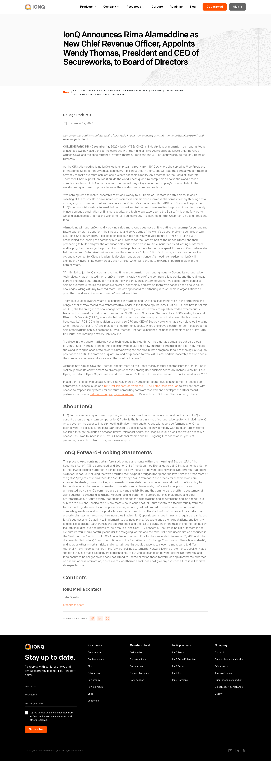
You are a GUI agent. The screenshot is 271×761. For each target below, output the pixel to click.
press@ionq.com (73, 605)
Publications (94, 673)
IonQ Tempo (178, 652)
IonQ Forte (178, 666)
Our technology (96, 659)
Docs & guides (138, 659)
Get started (215, 6)
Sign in (237, 6)
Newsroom (94, 680)
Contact (219, 652)
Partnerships (137, 666)
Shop (90, 693)
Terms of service (224, 673)
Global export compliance (229, 686)
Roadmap (176, 7)
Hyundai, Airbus (123, 394)
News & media (96, 686)
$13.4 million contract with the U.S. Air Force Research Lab (141, 386)
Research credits (139, 673)
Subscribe (93, 700)
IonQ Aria (177, 673)
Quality (218, 693)
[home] (35, 6)
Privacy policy (222, 666)
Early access (137, 680)
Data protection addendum (229, 659)
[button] (88, 7)
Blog (193, 7)
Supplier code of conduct (228, 680)
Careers (157, 7)
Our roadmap (95, 652)
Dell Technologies (101, 394)
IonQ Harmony (180, 680)
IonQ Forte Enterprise (184, 659)
